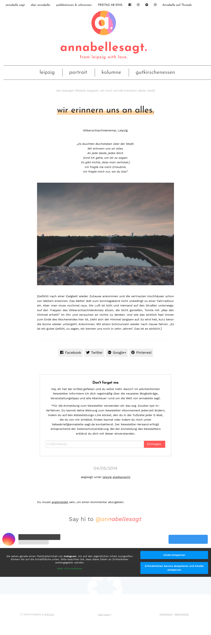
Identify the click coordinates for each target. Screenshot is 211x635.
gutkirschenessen (155, 72)
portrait (78, 72)
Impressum (165, 614)
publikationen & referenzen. (74, 5)
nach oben (105, 614)
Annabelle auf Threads (177, 5)
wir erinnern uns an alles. (105, 110)
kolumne (111, 72)
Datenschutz (181, 614)
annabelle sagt (15, 5)
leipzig (47, 72)
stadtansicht (121, 477)
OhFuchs (49, 614)
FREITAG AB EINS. (110, 5)
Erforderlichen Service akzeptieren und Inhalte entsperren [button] (174, 568)
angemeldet (60, 502)
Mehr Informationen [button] (69, 568)
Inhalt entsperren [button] (174, 554)
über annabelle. (40, 5)
